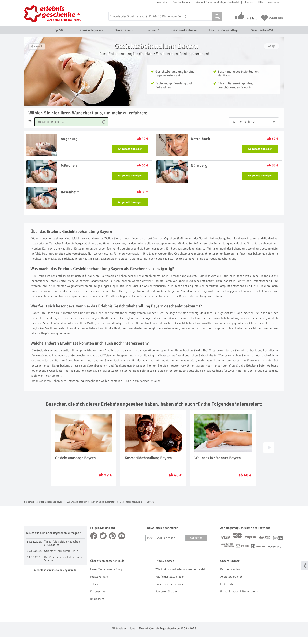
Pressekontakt (99, 576)
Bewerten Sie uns (166, 591)
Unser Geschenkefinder (170, 584)
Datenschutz (98, 591)
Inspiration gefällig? (223, 30)
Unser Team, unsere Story (106, 569)
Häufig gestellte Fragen (170, 576)
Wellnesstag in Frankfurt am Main (249, 360)
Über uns (248, 2)
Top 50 (58, 30)
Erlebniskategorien (89, 30)
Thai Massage (211, 350)
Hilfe (260, 2)
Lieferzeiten (161, 2)
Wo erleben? (124, 30)
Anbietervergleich (231, 576)
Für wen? (152, 30)
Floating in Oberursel (157, 355)
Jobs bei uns (97, 584)
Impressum (97, 599)
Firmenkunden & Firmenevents (239, 591)
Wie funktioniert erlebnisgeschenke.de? (217, 2)
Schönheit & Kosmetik (103, 501)
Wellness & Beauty (77, 501)
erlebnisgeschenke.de (50, 501)
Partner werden (230, 569)
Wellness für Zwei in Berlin (229, 370)
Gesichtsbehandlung (131, 501)
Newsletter (273, 2)
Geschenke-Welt (263, 30)
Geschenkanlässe (184, 30)
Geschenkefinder (182, 2)
